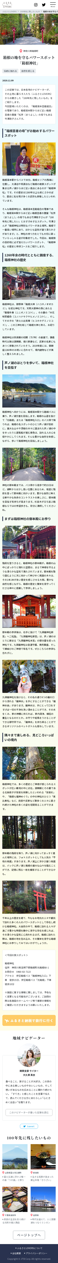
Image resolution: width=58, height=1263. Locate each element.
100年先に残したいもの (30, 11)
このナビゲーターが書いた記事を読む (29, 1112)
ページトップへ (29, 1235)
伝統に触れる (10, 70)
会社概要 (16, 1253)
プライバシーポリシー (36, 1253)
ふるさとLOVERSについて (30, 1248)
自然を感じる (27, 70)
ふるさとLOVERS (9, 11)
